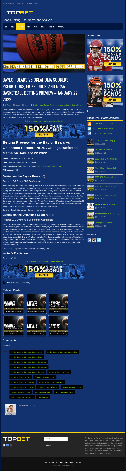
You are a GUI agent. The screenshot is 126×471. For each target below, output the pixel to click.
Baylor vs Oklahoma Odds (59, 372)
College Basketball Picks (20, 392)
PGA (42, 26)
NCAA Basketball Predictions (22, 397)
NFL (12, 26)
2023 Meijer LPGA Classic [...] (107, 159)
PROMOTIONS (32, 3)
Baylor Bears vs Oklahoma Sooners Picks (26, 357)
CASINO (20, 3)
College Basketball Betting (47, 387)
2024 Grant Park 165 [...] (105, 141)
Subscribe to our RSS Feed (105, 124)
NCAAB (20, 26)
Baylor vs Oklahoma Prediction (22, 382)
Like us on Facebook (102, 133)
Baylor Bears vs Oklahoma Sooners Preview (27, 372)
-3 (18, 166)
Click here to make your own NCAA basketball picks (44, 121)
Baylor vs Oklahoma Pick (20, 377)
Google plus (11, 445)
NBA (28, 26)
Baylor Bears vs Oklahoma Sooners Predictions (29, 367)
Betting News (38, 105)
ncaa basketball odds (42, 392)
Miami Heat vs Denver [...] (105, 168)
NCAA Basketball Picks (64, 392)
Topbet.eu (69, 466)
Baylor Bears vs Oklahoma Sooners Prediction (28, 362)
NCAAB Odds (43, 397)
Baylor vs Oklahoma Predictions (51, 382)
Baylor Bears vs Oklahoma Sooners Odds (26, 352)
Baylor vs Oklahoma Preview (22, 387)
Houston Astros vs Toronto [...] (107, 214)
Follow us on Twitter (103, 128)
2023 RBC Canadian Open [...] (107, 177)
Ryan (9, 105)
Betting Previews (50, 105)
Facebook (7, 445)
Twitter (4, 445)
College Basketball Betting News (69, 105)
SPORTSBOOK (8, 3)
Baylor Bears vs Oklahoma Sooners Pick (62, 352)
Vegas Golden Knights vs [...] (106, 204)
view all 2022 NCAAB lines (52, 166)
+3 (39, 166)
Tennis (51, 26)
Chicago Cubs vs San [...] (105, 223)
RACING (61, 26)
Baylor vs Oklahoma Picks (45, 377)
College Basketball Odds (71, 387)
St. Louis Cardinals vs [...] (105, 150)
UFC (35, 26)
